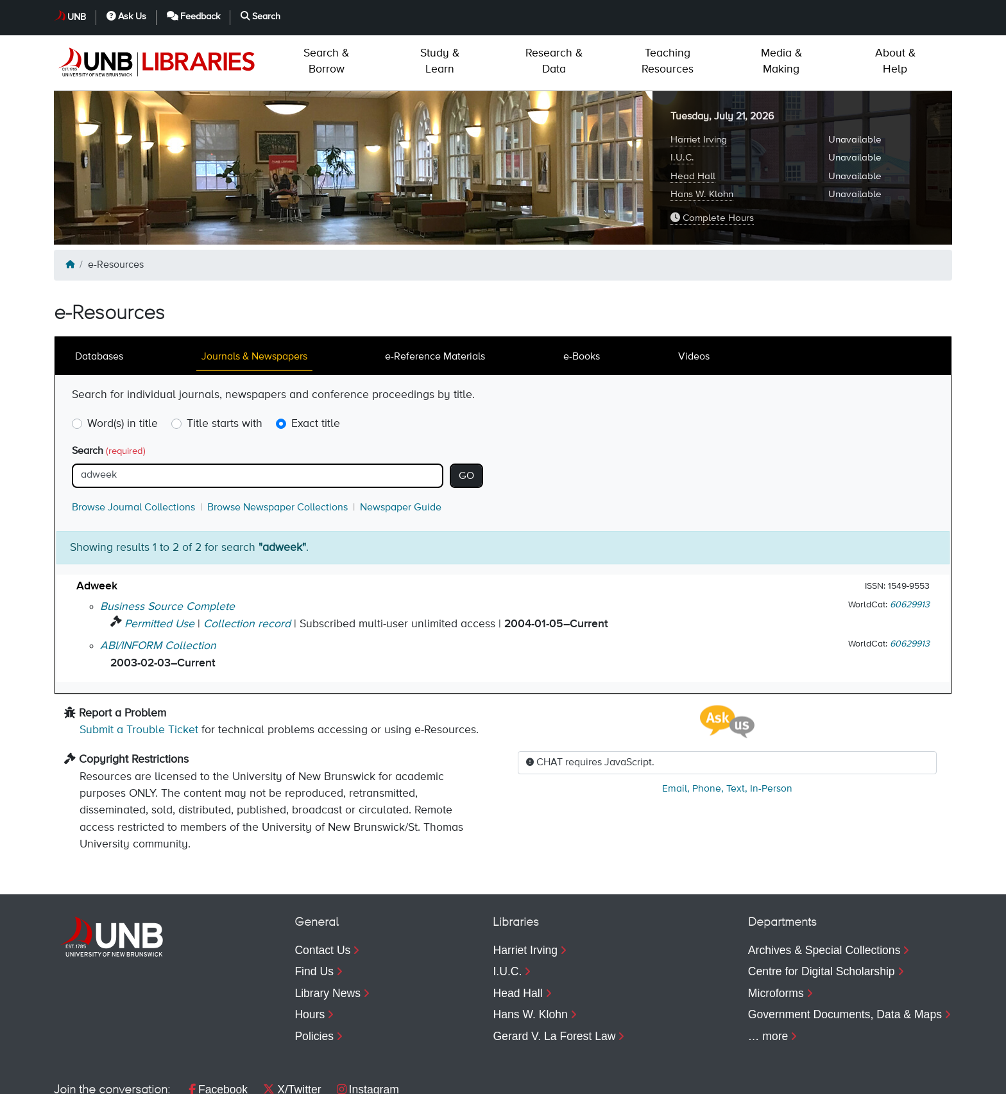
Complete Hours (712, 162)
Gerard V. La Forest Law (554, 981)
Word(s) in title (122, 368)
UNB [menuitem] (690, 1078)
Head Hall (692, 121)
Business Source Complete (167, 551)
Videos (694, 302)
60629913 (910, 549)
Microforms (776, 938)
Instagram (368, 1034)
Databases (99, 302)
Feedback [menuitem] (834, 1078)
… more (768, 981)
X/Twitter (292, 1034)
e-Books (581, 302)
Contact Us (322, 895)
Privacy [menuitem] (145, 1078)
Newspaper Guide (400, 452)
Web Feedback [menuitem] (312, 1078)
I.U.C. (682, 102)
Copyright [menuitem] (78, 1078)
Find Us (314, 916)
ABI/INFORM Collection (158, 590)
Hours (309, 959)
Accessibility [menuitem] (219, 1078)
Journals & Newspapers (254, 302)
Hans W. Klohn (701, 139)
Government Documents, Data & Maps (845, 959)
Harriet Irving (698, 84)
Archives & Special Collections (824, 895)
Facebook (218, 1034)
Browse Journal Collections (133, 452)
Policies (314, 981)
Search (109, 396)
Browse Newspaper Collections (277, 452)
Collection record (247, 569)
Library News (327, 938)
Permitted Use (159, 569)
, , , (727, 734)
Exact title (315, 368)
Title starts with (224, 368)
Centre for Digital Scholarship (821, 916)
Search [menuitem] (917, 1078)
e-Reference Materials (435, 302)
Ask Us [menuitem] (751, 1078)
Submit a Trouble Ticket (139, 675)
